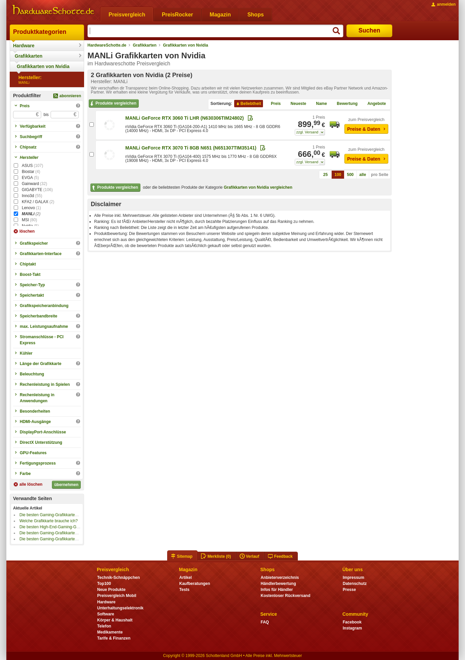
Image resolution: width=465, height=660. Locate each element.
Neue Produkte (111, 589)
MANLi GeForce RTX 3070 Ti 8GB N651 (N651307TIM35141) (190, 148)
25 (325, 174)
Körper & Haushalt (115, 620)
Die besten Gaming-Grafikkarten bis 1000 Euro (61, 533)
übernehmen (66, 484)
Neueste (295, 104)
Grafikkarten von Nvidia (43, 66)
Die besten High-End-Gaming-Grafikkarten (57, 527)
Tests (184, 589)
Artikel (185, 577)
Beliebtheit (248, 104)
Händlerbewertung (278, 583)
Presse (349, 589)
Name (319, 104)
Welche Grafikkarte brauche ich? (48, 521)
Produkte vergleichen (112, 103)
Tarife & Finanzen (113, 638)
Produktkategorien (39, 31)
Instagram (352, 628)
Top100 (104, 583)
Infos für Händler (277, 589)
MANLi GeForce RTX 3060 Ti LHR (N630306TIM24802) (184, 118)
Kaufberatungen (194, 583)
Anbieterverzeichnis (280, 577)
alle (362, 174)
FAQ (265, 622)
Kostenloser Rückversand (285, 595)
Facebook (352, 622)
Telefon (104, 626)
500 (350, 174)
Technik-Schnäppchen (118, 577)
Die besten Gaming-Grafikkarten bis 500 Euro (60, 539)
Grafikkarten (28, 56)
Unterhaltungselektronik (120, 608)
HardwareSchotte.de (106, 45)
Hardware (24, 45)
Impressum (353, 577)
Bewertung (344, 104)
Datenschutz (355, 583)
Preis (273, 104)
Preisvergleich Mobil (116, 595)
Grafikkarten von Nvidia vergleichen (258, 187)
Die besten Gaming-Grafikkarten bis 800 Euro (60, 515)
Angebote (374, 104)
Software (105, 614)
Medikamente (110, 632)
